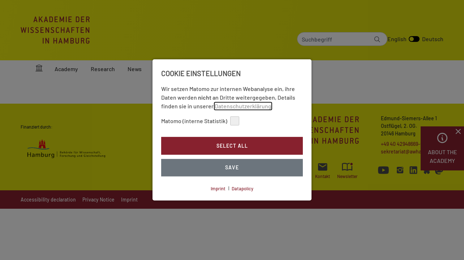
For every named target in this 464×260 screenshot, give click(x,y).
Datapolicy (242, 188)
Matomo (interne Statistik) (200, 120)
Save (232, 168)
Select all (232, 146)
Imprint (218, 188)
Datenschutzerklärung (243, 106)
